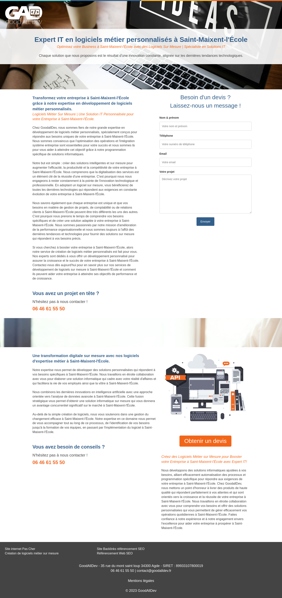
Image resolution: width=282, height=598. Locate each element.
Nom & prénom (169, 117)
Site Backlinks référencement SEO (120, 549)
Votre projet (167, 171)
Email (163, 153)
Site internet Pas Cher (20, 549)
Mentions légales (141, 581)
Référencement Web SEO (115, 553)
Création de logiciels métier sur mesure (32, 553)
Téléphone (166, 135)
